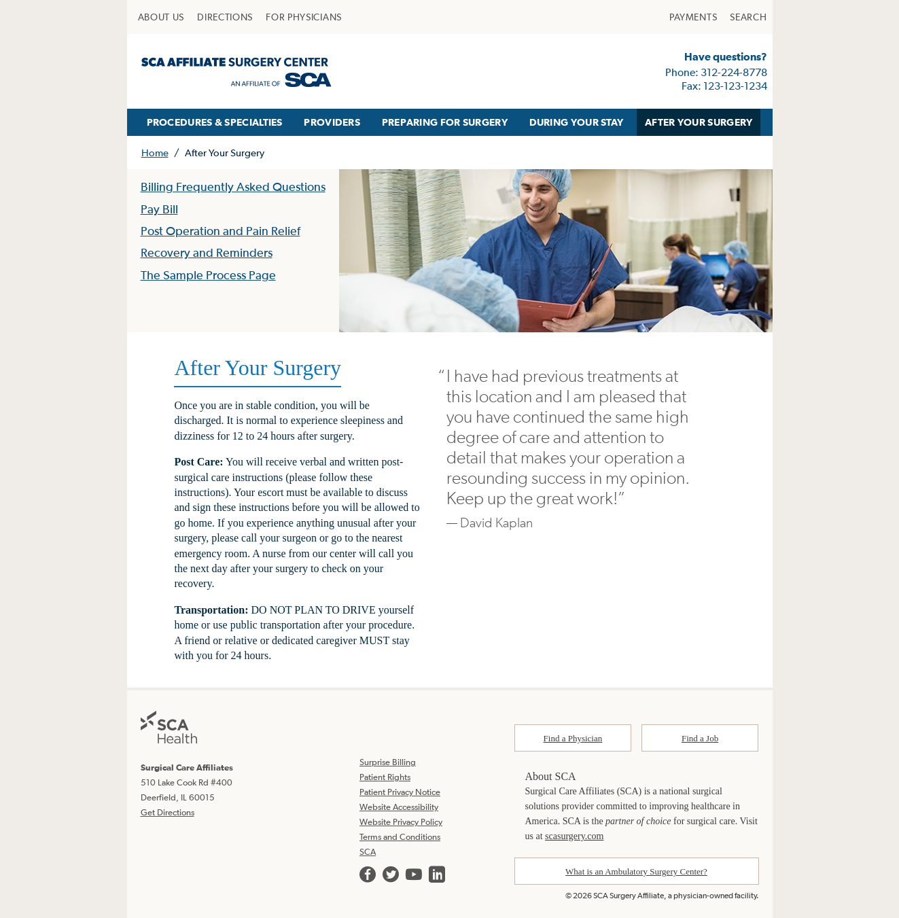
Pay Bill (159, 209)
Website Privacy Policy (400, 822)
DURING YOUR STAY (576, 122)
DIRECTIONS (225, 17)
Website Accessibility (398, 807)
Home (155, 152)
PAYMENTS (693, 17)
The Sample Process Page (208, 275)
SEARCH (748, 17)
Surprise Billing (387, 762)
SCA (367, 852)
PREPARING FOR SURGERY (445, 122)
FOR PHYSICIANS (304, 17)
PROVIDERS (332, 122)
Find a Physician (573, 738)
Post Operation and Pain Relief (220, 231)
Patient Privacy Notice (399, 792)
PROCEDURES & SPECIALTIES (215, 122)
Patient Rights (384, 777)
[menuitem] (161, 17)
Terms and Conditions (399, 837)
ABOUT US (161, 17)
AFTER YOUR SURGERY (698, 122)
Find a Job (700, 738)
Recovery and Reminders (206, 252)
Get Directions (167, 812)
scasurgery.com (574, 836)
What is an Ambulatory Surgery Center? (636, 871)
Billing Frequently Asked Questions (233, 186)
